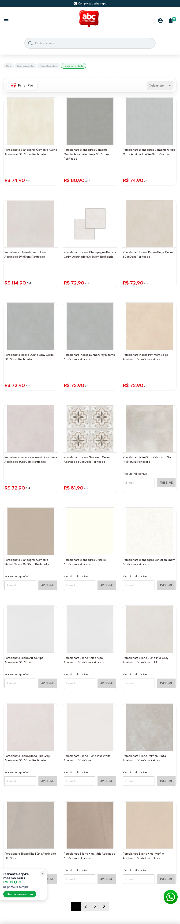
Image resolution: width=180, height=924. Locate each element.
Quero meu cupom (20, 894)
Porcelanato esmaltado (48, 66)
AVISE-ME (166, 482)
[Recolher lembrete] (42, 873)
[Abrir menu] (6, 21)
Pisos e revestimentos (25, 66)
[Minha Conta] (160, 21)
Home (8, 66)
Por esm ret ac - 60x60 (73, 66)
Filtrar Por (22, 85)
